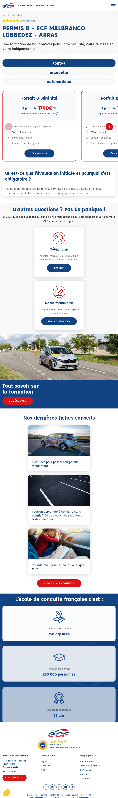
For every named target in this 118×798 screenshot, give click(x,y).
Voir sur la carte (10, 767)
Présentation (86, 762)
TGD (43, 770)
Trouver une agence (90, 766)
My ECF (45, 762)
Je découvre (17, 400)
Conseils (45, 766)
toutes (59, 63)
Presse (83, 775)
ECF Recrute (86, 770)
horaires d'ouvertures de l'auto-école (59, 259)
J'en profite (39, 153)
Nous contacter (59, 321)
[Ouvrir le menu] (113, 5)
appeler (59, 267)
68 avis (31, 20)
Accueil (6, 15)
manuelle (59, 72)
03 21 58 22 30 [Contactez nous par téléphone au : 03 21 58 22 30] (9, 772)
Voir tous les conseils (59, 584)
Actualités (85, 779)
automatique (59, 81)
